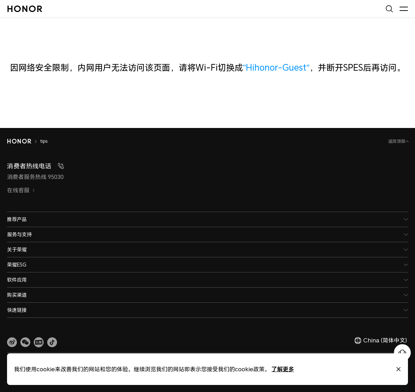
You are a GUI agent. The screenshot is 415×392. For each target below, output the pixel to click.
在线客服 (21, 190)
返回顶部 (397, 141)
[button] (25, 342)
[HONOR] (19, 141)
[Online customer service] (402, 352)
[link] (12, 342)
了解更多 (274, 369)
